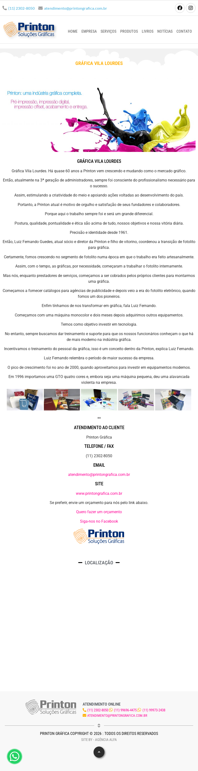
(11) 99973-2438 (154, 710)
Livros (147, 31)
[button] (99, 752)
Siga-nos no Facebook (99, 521)
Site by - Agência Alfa (99, 740)
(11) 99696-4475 (125, 710)
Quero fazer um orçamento (99, 512)
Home (73, 31)
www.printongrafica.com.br (99, 493)
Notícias (165, 31)
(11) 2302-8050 (21, 8)
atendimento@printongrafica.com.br (75, 8)
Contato (184, 31)
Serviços (108, 31)
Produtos (129, 31)
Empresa (89, 31)
